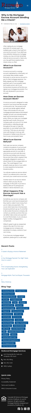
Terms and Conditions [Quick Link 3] (8, 385)
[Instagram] (25, 408)
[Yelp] (22, 408)
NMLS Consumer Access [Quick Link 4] (9, 388)
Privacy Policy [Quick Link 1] (5, 378)
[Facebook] (19, 408)
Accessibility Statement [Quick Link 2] (8, 382)
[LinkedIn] (28, 408)
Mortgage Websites (14, 403)
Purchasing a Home (25, 23)
